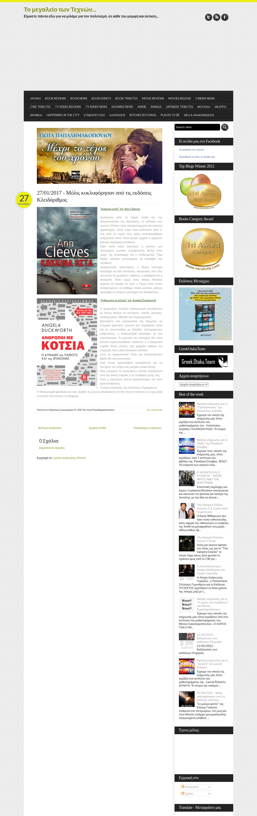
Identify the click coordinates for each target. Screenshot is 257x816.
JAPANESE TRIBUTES (179, 106)
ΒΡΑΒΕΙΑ (36, 115)
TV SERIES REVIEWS (68, 106)
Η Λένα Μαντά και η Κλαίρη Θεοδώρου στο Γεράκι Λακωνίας (211, 569)
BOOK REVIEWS (55, 98)
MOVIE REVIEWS (153, 98)
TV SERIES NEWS (96, 106)
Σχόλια (187, 793)
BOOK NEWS (78, 98)
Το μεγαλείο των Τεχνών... (60, 9)
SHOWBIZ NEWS (122, 106)
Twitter (209, 17)
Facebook (225, 17)
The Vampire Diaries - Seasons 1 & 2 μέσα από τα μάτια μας (212, 508)
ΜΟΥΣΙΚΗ (203, 106)
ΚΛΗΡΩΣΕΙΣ (118, 115)
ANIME (141, 106)
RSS (217, 17)
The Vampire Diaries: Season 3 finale (210, 539)
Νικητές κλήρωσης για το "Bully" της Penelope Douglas (212, 443)
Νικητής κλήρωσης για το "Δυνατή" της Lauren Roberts (212, 664)
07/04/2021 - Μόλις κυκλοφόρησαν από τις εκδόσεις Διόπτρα (211, 696)
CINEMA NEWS (205, 98)
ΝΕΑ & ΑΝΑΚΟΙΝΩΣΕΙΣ (199, 115)
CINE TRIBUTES (40, 106)
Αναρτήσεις (190, 786)
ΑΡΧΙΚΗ (35, 98)
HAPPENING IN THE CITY (63, 115)
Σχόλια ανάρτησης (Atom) (69, 458)
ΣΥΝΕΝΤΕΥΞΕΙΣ (94, 115)
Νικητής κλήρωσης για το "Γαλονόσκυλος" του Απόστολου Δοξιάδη (212, 407)
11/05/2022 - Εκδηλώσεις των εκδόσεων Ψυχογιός (209, 638)
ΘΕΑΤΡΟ (220, 106)
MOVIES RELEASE (179, 98)
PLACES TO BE (170, 115)
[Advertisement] (128, 58)
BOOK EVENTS (101, 98)
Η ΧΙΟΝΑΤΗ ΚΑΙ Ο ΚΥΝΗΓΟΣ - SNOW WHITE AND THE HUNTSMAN (209, 477)
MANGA (156, 106)
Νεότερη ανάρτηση (49, 428)
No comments (154, 409)
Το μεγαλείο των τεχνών (191, 149)
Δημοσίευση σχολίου (52, 447)
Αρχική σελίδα (97, 428)
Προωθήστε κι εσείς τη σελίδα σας (197, 157)
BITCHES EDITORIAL (143, 115)
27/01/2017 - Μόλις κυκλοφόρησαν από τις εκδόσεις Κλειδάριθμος (94, 196)
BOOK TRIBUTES (126, 98)
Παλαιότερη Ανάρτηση (147, 428)
